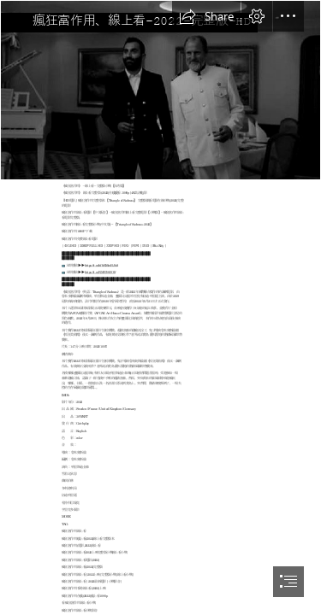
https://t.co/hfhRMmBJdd (101, 265)
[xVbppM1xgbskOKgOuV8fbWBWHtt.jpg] (160, 90)
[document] (160, 307)
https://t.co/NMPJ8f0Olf (100, 272)
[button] (206, 16)
